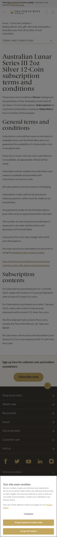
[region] (28, 506)
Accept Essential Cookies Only (28, 523)
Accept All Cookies (28, 531)
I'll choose (28, 514)
